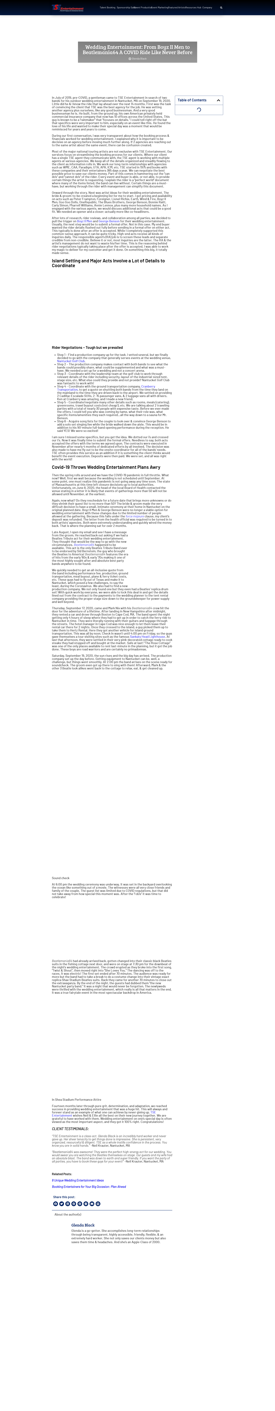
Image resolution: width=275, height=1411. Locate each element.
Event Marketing (159, 7)
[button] (221, 8)
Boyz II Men (84, 221)
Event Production (141, 7)
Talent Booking (107, 7)
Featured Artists (176, 7)
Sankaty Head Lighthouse (147, 636)
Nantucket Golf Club (71, 361)
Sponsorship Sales (124, 7)
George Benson (109, 221)
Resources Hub (193, 7)
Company (207, 7)
